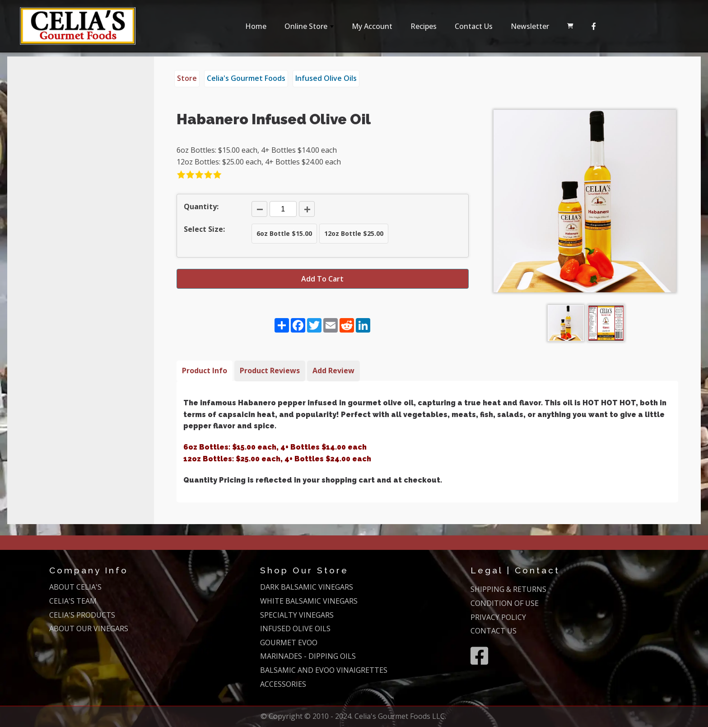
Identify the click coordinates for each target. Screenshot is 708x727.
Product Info (204, 370)
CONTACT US (493, 631)
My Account (372, 26)
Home (255, 26)
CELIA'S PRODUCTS (82, 615)
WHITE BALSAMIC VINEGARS (309, 601)
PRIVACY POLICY (498, 617)
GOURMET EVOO (288, 642)
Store (187, 78)
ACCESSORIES (283, 684)
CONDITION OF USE (504, 603)
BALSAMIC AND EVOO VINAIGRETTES (323, 670)
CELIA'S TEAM (73, 601)
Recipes (423, 26)
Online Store (309, 28)
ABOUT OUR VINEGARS (88, 628)
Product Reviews (270, 370)
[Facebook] (593, 26)
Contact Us (474, 26)
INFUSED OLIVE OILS (295, 628)
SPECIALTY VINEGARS (297, 615)
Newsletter (530, 26)
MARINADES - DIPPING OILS (308, 656)
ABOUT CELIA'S (75, 587)
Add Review (333, 370)
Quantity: (201, 206)
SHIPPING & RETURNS (508, 589)
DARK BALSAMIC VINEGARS (306, 587)
